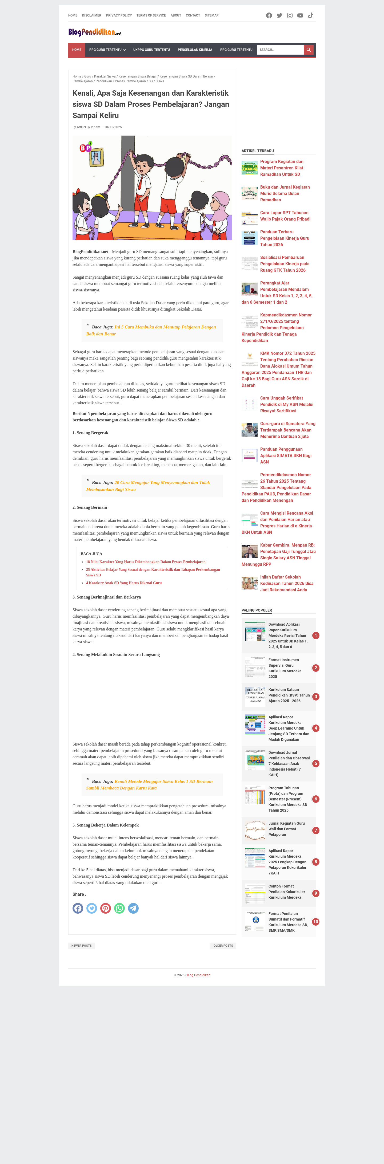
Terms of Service (151, 15)
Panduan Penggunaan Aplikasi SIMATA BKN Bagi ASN (285, 456)
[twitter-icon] (280, 15)
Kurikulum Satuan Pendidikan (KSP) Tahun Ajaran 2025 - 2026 (289, 695)
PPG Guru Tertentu (105, 50)
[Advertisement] (152, 699)
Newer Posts (81, 945)
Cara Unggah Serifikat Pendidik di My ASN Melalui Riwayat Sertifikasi (286, 404)
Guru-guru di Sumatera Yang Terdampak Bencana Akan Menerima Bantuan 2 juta (287, 430)
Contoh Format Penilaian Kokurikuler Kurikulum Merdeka (287, 892)
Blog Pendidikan (198, 975)
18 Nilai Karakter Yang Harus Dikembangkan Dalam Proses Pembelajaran (146, 562)
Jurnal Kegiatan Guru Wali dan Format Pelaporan (287, 829)
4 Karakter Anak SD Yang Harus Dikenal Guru (124, 583)
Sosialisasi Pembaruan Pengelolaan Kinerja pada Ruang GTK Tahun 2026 (285, 264)
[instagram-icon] (290, 15)
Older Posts (223, 945)
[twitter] (91, 908)
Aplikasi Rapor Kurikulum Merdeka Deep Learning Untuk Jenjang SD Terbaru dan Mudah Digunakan (289, 728)
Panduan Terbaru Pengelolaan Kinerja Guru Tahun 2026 (284, 238)
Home (72, 15)
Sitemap (212, 15)
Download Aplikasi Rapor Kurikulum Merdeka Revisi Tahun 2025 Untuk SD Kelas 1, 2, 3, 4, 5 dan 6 (288, 635)
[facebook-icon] (269, 15)
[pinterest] (105, 908)
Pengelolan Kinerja (195, 50)
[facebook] (78, 908)
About (176, 15)
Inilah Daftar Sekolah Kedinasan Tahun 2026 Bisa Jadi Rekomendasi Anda (287, 583)
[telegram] (133, 908)
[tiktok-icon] (311, 15)
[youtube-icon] (300, 15)
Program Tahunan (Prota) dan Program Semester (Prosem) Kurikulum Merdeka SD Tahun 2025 (288, 799)
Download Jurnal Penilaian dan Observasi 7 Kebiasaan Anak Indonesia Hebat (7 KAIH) (289, 763)
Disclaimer (91, 15)
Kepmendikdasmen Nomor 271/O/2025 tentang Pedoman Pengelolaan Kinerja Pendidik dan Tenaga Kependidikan (277, 327)
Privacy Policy (119, 15)
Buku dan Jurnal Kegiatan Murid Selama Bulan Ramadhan (285, 193)
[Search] (280, 50)
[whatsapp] (119, 908)
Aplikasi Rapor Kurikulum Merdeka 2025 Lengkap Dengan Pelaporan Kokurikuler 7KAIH (287, 862)
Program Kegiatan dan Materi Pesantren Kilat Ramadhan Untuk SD (281, 168)
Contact (193, 15)
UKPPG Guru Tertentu (151, 50)
